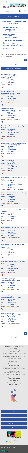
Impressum (14, 416)
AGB (14, 420)
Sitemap (14, 428)
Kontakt (14, 412)
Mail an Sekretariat (14, 363)
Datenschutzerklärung (14, 424)
